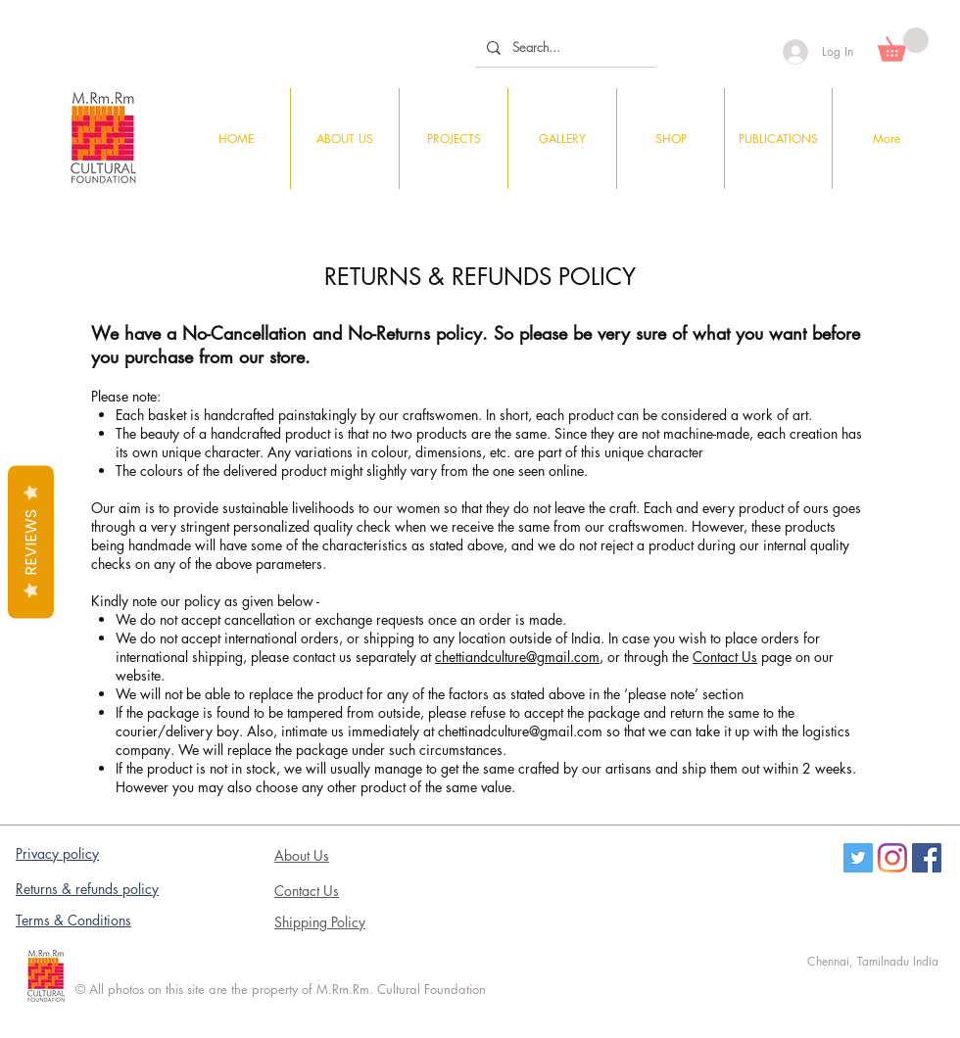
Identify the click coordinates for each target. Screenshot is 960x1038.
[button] (903, 44)
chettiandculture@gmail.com (517, 656)
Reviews (31, 542)
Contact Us (725, 656)
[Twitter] (858, 858)
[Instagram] (892, 858)
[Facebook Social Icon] (926, 858)
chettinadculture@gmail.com (520, 731)
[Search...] (563, 47)
